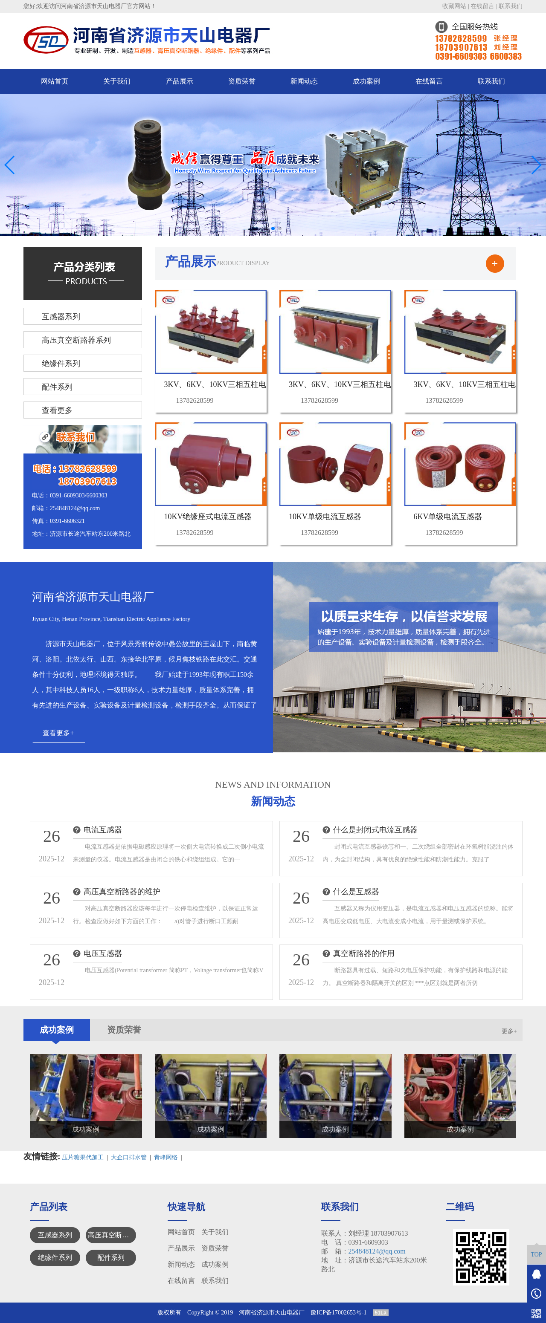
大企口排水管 (129, 1157)
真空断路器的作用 (364, 953)
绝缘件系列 (55, 1257)
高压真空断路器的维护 (122, 891)
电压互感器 (103, 953)
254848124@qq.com (377, 1251)
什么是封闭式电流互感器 (375, 830)
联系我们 (511, 6)
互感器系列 (55, 1235)
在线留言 (482, 6)
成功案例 (366, 81)
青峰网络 (166, 1157)
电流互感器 (103, 830)
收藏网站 (454, 6)
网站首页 (54, 81)
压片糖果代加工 (83, 1157)
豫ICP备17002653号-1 (338, 1312)
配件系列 (111, 1257)
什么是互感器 (356, 891)
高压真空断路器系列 (112, 1235)
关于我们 (117, 81)
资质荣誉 (242, 81)
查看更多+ (58, 733)
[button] (266, 228)
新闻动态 (304, 81)
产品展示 (179, 81)
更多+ (509, 1031)
